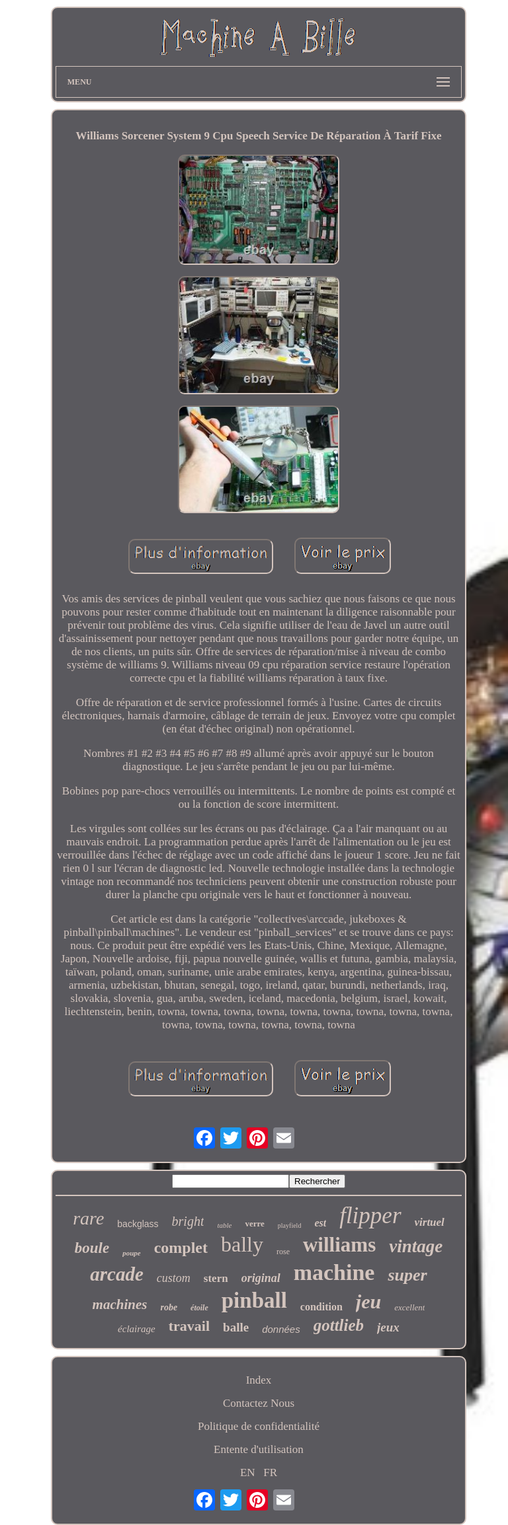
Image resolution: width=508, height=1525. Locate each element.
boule (92, 1248)
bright (188, 1221)
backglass (137, 1224)
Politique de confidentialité (258, 1426)
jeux (388, 1327)
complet (181, 1247)
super (407, 1275)
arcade (117, 1274)
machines (120, 1304)
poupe (131, 1253)
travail (189, 1326)
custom (173, 1278)
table (224, 1225)
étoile (199, 1307)
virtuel (429, 1222)
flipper (370, 1215)
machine (334, 1272)
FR (270, 1472)
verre (254, 1223)
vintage (416, 1246)
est (320, 1222)
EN (247, 1472)
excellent (409, 1307)
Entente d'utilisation (259, 1449)
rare (88, 1218)
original (260, 1278)
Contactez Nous (258, 1403)
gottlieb (339, 1325)
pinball (254, 1300)
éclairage (136, 1329)
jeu (368, 1301)
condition (321, 1306)
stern (216, 1278)
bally (242, 1244)
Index (259, 1380)
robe (168, 1307)
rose (283, 1251)
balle (236, 1327)
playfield (290, 1225)
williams (339, 1244)
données (281, 1329)
